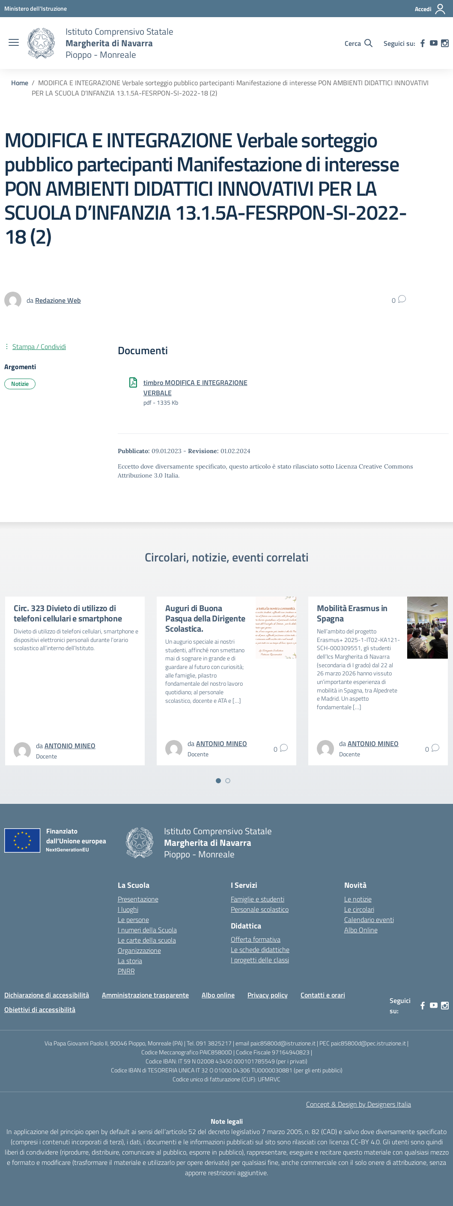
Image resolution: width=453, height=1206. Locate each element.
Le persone (133, 919)
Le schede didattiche (260, 949)
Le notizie (358, 899)
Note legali (227, 1121)
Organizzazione (139, 950)
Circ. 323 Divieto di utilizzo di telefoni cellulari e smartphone (68, 613)
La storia (130, 960)
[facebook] (422, 43)
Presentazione (138, 899)
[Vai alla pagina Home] (19, 83)
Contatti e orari (323, 995)
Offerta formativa (255, 939)
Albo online (218, 995)
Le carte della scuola (147, 940)
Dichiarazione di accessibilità (46, 995)
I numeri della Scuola (147, 930)
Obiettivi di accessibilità (39, 1009)
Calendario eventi (369, 919)
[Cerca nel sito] (358, 43)
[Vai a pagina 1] (218, 780)
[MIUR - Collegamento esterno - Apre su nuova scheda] (35, 8)
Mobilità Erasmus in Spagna (352, 613)
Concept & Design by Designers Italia (358, 1104)
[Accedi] (430, 9)
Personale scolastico (260, 909)
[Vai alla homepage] (41, 43)
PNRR (126, 971)
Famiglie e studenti (257, 899)
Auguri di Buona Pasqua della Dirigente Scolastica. (205, 618)
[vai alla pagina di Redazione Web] (58, 300)
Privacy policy (267, 995)
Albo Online (361, 930)
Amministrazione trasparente (145, 995)
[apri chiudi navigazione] (14, 43)
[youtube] (434, 43)
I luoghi (128, 909)
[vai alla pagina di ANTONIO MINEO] (70, 745)
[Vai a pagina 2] (227, 780)
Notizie (20, 383)
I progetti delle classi (260, 960)
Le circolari (359, 909)
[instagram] (445, 43)
